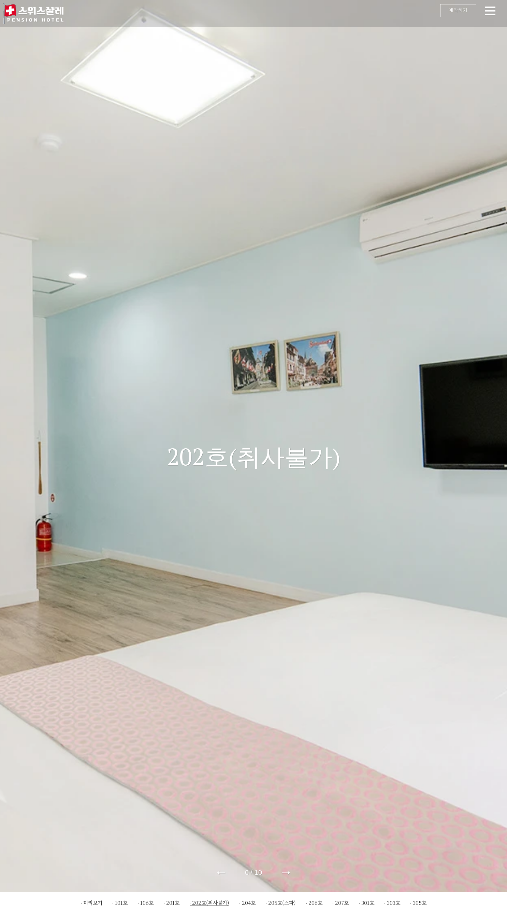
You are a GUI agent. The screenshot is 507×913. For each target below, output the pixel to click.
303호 (393, 902)
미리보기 (92, 902)
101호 (121, 902)
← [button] (221, 872)
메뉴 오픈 (287, 13)
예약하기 (450, 12)
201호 (172, 902)
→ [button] (286, 872)
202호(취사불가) (210, 902)
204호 (249, 902)
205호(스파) (282, 902)
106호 (147, 902)
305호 (419, 902)
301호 (367, 902)
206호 (315, 902)
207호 (342, 902)
